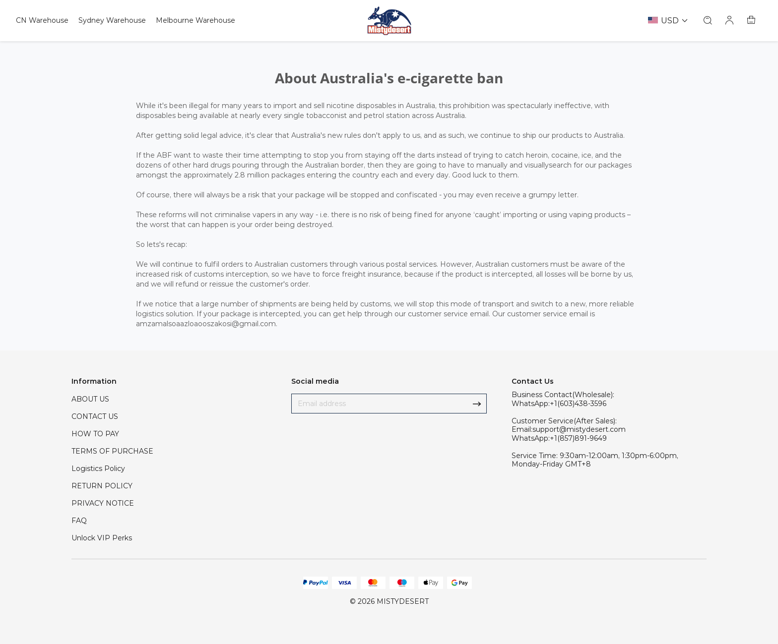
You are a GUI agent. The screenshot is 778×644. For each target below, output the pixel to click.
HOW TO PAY (95, 433)
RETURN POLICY (101, 485)
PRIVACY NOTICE (102, 503)
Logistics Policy (98, 468)
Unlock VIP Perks (101, 537)
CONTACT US (94, 416)
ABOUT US (90, 399)
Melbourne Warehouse (195, 20)
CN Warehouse (42, 20)
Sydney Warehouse (112, 20)
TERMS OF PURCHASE (112, 451)
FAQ (79, 520)
